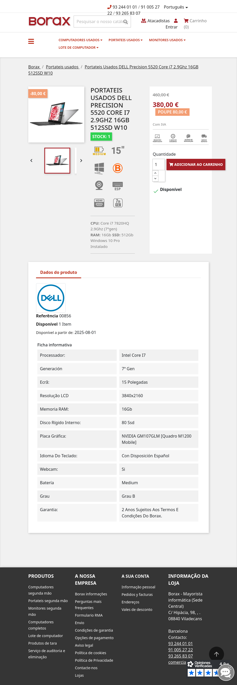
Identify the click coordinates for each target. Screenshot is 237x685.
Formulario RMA (89, 615)
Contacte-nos (86, 667)
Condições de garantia (94, 630)
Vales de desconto (137, 609)
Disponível (47, 324)
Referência (47, 316)
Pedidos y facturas (137, 594)
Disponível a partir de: (54, 332)
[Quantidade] (158, 164)
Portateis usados (126, 40)
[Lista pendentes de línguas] (177, 7)
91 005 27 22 (180, 650)
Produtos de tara (42, 643)
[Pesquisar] (102, 21)
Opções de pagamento (94, 637)
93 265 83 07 (128, 13)
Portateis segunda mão (48, 600)
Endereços (130, 602)
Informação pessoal (138, 586)
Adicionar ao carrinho (196, 164)
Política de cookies (90, 652)
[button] (31, 41)
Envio (79, 622)
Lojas (79, 675)
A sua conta (135, 576)
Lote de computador (79, 47)
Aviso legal (84, 645)
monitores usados (167, 40)
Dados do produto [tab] (58, 272)
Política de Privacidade (94, 660)
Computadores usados (80, 40)
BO (48, 20)
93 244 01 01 (125, 7)
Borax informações (91, 593)
